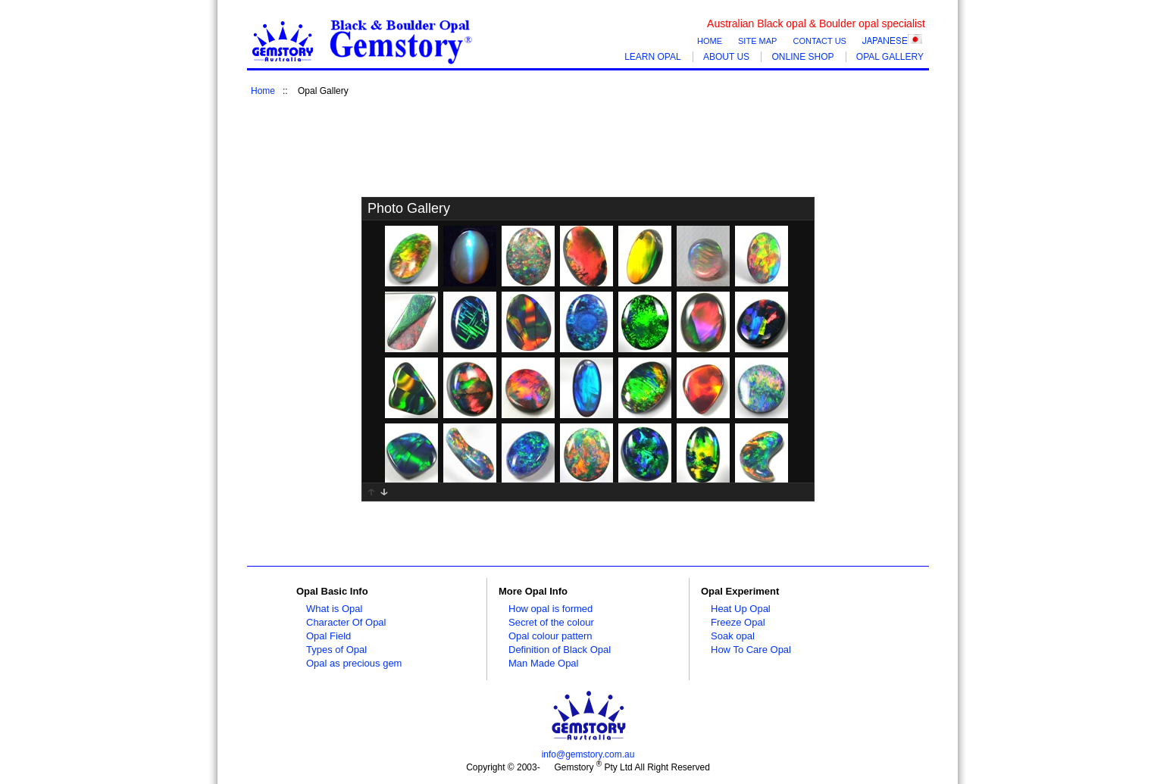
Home (263, 91)
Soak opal (733, 636)
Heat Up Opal (741, 608)
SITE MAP (757, 40)
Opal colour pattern (550, 636)
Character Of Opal (346, 622)
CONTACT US (819, 40)
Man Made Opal (543, 663)
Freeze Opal (738, 622)
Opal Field (328, 636)
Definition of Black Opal (559, 649)
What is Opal (334, 608)
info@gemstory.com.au (588, 754)
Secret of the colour (551, 622)
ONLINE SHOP (802, 57)
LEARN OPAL (652, 57)
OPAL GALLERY (890, 57)
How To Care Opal (751, 649)
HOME (709, 40)
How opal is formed (550, 608)
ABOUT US (726, 57)
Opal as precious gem (354, 663)
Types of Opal (336, 649)
